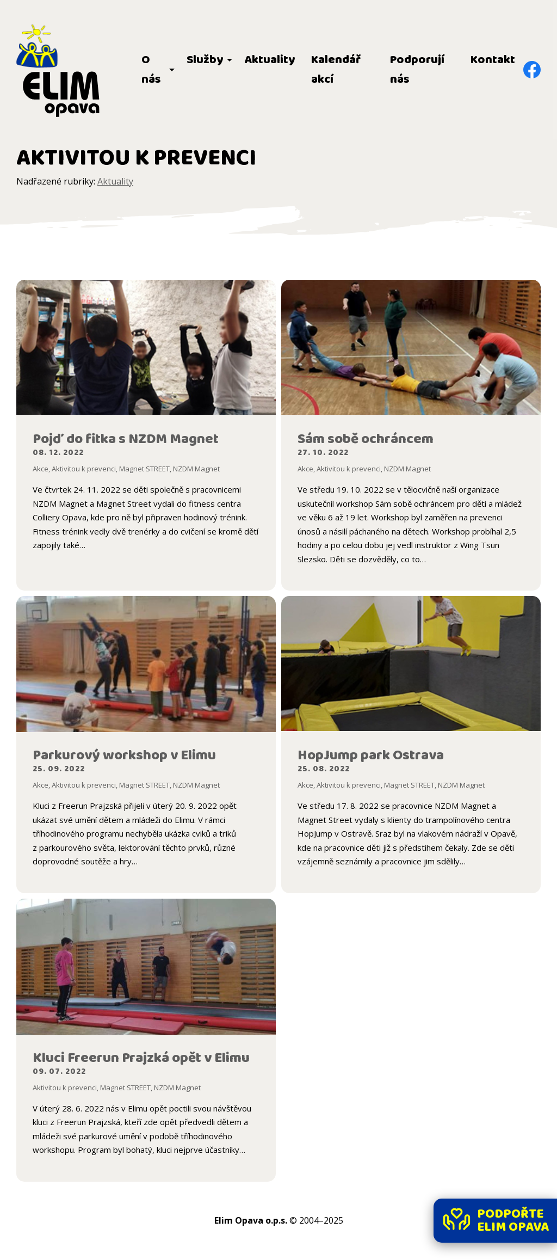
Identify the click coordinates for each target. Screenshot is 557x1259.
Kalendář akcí (336, 69)
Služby (205, 60)
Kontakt (493, 60)
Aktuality (269, 60)
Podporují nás (417, 69)
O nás (151, 69)
